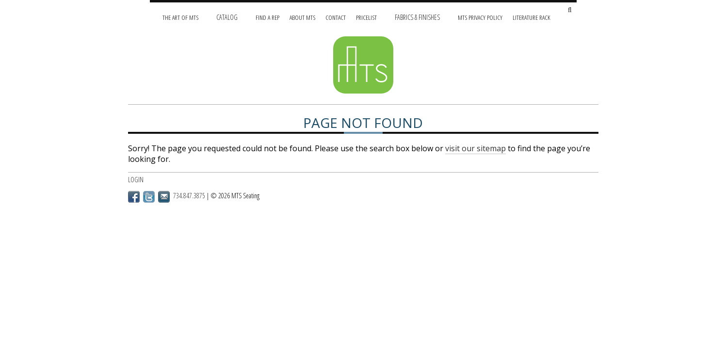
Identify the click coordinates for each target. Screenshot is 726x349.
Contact (335, 17)
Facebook (134, 197)
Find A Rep (267, 17)
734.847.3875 (189, 195)
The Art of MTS (180, 17)
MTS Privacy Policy (480, 17)
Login (136, 179)
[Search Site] (570, 10)
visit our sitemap (475, 148)
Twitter (149, 197)
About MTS (302, 17)
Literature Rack (531, 17)
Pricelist (366, 17)
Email (164, 197)
